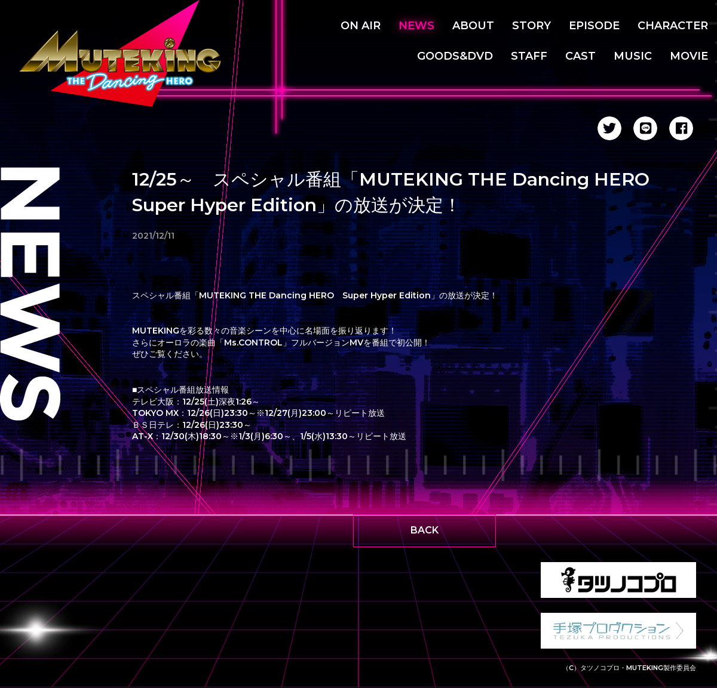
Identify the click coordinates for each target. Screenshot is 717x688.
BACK (424, 530)
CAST (580, 56)
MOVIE (689, 56)
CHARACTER (673, 25)
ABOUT (473, 25)
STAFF (529, 56)
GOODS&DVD (455, 56)
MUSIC (633, 56)
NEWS (416, 25)
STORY (531, 25)
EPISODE (594, 25)
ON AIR (361, 25)
